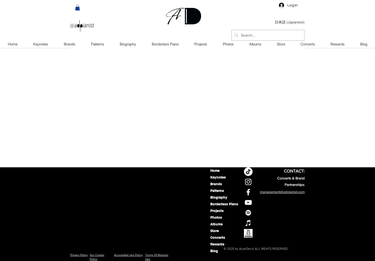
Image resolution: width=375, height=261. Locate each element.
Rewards (217, 244)
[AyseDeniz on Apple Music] (248, 223)
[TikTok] (248, 171)
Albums (216, 224)
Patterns (217, 191)
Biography (218, 197)
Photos (216, 217)
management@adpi (275, 192)
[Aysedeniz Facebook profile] (248, 192)
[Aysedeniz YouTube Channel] (248, 202)
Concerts (217, 237)
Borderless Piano (222, 204)
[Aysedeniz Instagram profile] (248, 182)
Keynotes (218, 177)
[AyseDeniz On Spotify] (248, 212)
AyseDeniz (246, 249)
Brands (216, 184)
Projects (217, 211)
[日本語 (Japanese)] (289, 22)
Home (215, 171)
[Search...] (267, 35)
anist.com (297, 192)
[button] (77, 8)
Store (214, 231)
